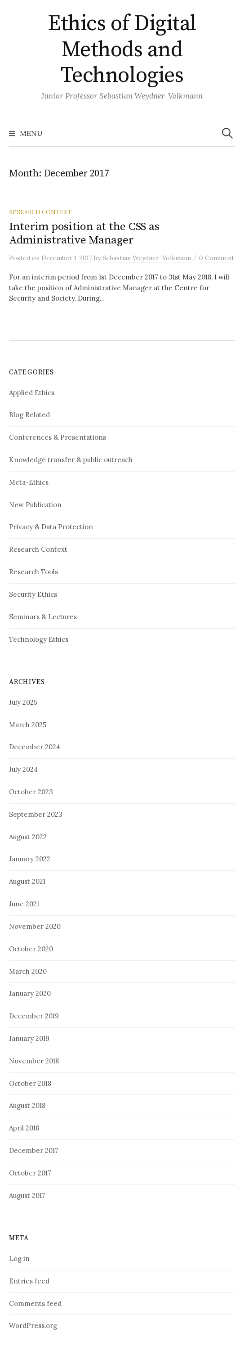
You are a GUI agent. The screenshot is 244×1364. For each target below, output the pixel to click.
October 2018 (30, 1083)
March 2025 (27, 724)
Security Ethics (33, 594)
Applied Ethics (31, 392)
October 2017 (30, 1173)
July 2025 (23, 702)
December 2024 (34, 747)
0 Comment (216, 258)
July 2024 (23, 769)
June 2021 (24, 904)
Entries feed (29, 1281)
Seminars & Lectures (43, 616)
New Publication (35, 504)
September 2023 (35, 814)
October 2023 (31, 792)
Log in (19, 1258)
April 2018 (24, 1128)
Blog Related (29, 414)
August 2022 (28, 837)
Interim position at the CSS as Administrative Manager (84, 233)
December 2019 (34, 1016)
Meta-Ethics (29, 482)
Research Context (40, 212)
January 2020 (30, 993)
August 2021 (27, 881)
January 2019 (29, 1038)
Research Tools (33, 571)
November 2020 (35, 926)
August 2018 (27, 1105)
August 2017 (27, 1195)
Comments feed (35, 1303)
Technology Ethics (38, 639)
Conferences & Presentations (57, 437)
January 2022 (29, 859)
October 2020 (31, 949)
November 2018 (34, 1061)
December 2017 (33, 1150)
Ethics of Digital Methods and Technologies (122, 49)
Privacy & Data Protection (51, 526)
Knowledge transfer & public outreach (71, 459)
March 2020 (28, 971)
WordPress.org (33, 1325)
